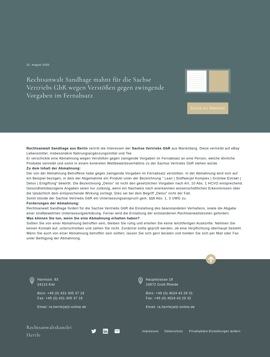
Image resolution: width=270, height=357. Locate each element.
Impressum (150, 331)
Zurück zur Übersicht (208, 108)
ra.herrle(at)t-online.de (67, 307)
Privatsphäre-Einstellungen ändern (215, 331)
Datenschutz (174, 331)
